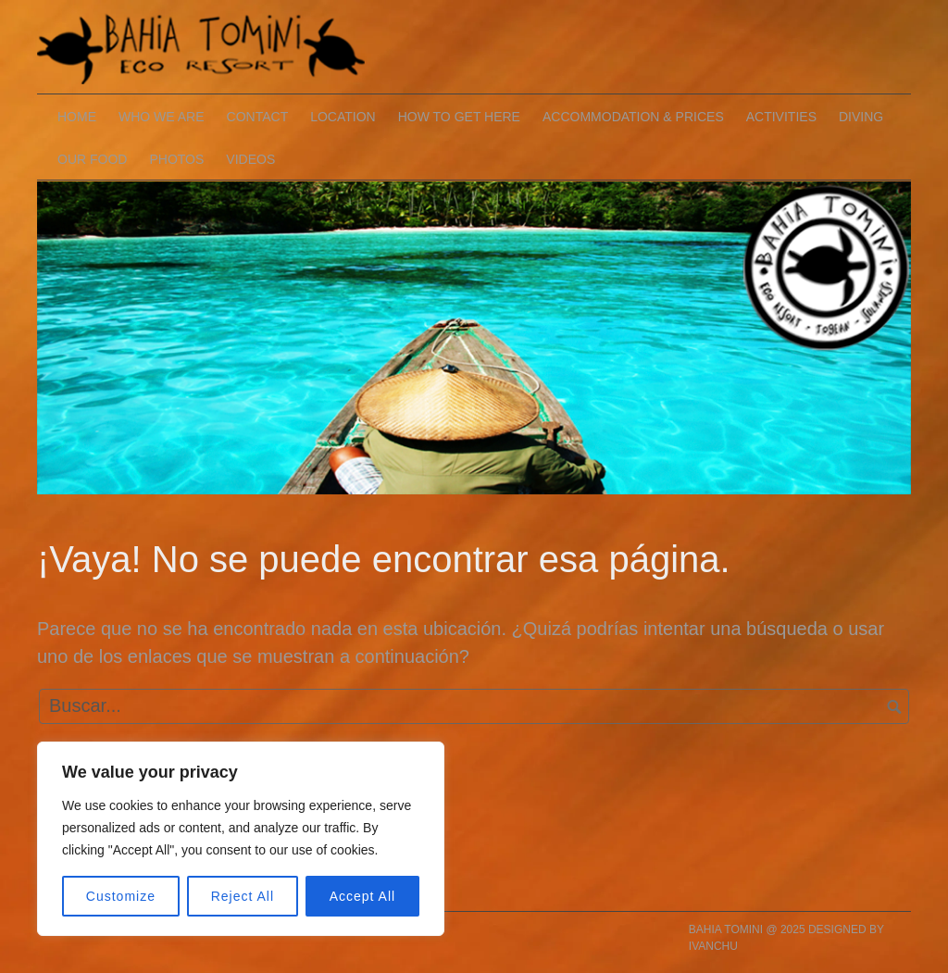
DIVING (861, 116)
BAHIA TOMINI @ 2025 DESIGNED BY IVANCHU (786, 938)
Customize (121, 896)
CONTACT (258, 116)
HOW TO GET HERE (459, 116)
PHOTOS (176, 159)
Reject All (242, 896)
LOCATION (343, 116)
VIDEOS (250, 159)
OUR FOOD (92, 159)
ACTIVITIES (781, 116)
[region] (240, 839)
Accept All (362, 896)
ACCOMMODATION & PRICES (633, 116)
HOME (76, 116)
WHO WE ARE (161, 116)
